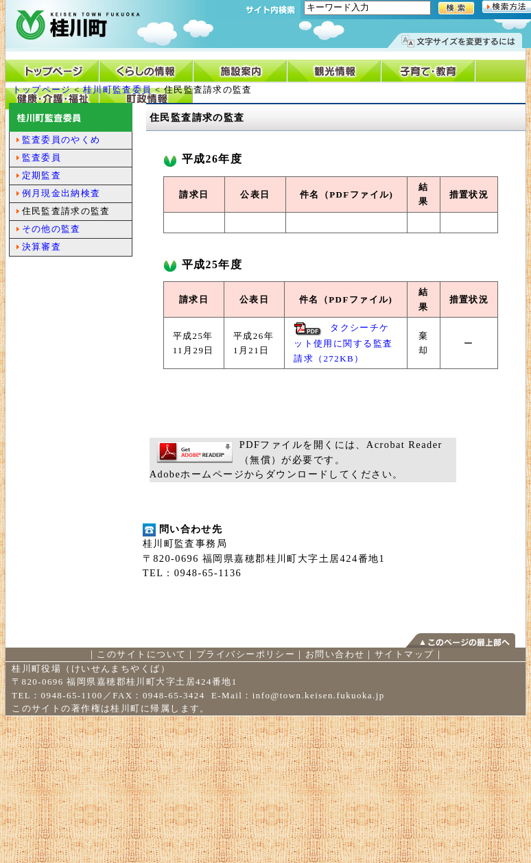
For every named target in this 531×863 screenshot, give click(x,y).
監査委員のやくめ (61, 139)
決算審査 (41, 246)
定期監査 (41, 175)
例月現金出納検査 (61, 193)
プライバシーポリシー (245, 654)
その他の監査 (51, 229)
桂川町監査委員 (117, 89)
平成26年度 (202, 159)
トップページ (41, 89)
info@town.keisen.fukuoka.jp (318, 695)
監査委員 (41, 157)
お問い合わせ (335, 654)
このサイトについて (141, 654)
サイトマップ (404, 654)
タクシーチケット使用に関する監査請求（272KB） (343, 343)
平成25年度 (202, 264)
